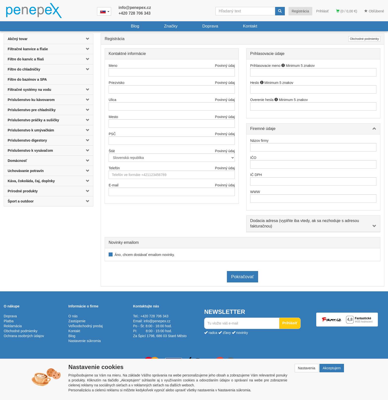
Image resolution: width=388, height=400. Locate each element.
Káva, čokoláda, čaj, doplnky (31, 181)
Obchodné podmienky (364, 39)
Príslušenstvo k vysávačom (30, 150)
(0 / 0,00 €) (346, 11)
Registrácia (300, 11)
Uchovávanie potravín (26, 171)
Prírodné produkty (23, 191)
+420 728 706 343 (134, 13)
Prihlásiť (322, 11)
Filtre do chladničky (24, 69)
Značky (171, 26)
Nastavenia (306, 368)
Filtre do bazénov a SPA (27, 79)
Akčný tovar (17, 39)
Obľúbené (374, 11)
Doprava (210, 26)
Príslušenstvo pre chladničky (32, 110)
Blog (135, 26)
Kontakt (250, 26)
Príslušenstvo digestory (27, 140)
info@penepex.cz (135, 7)
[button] (85, 39)
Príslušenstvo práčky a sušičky (33, 120)
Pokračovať (242, 276)
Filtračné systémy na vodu (29, 90)
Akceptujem (332, 368)
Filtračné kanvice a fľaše (28, 49)
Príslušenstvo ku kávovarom (31, 100)
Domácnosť (17, 161)
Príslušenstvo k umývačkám (31, 130)
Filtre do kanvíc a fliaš (26, 59)
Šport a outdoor (21, 201)
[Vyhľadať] (280, 11)
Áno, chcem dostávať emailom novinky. (145, 255)
